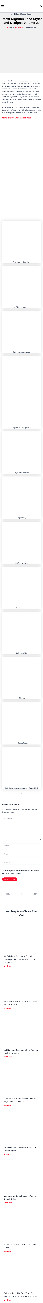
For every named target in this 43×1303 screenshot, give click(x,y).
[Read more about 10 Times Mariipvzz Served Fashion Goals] (20, 1225)
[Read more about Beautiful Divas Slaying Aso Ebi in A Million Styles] (20, 1127)
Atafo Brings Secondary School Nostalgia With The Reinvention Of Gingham (19, 959)
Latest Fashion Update (24, 14)
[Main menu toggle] (2, 6)
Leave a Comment (31, 27)
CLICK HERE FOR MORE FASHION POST (16, 118)
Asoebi (13, 14)
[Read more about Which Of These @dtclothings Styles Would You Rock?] (17, 985)
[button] (41, 6)
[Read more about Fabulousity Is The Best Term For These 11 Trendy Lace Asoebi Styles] (20, 1273)
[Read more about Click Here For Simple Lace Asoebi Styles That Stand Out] (20, 1079)
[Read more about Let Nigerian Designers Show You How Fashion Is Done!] (20, 1030)
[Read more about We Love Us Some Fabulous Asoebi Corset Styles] (20, 1176)
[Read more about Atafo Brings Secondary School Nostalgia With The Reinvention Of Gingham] (20, 936)
